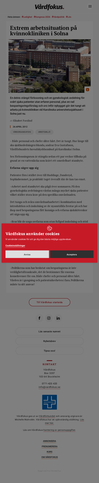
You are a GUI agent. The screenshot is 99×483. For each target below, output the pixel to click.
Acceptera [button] (72, 254)
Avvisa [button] (27, 254)
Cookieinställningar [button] (15, 245)
